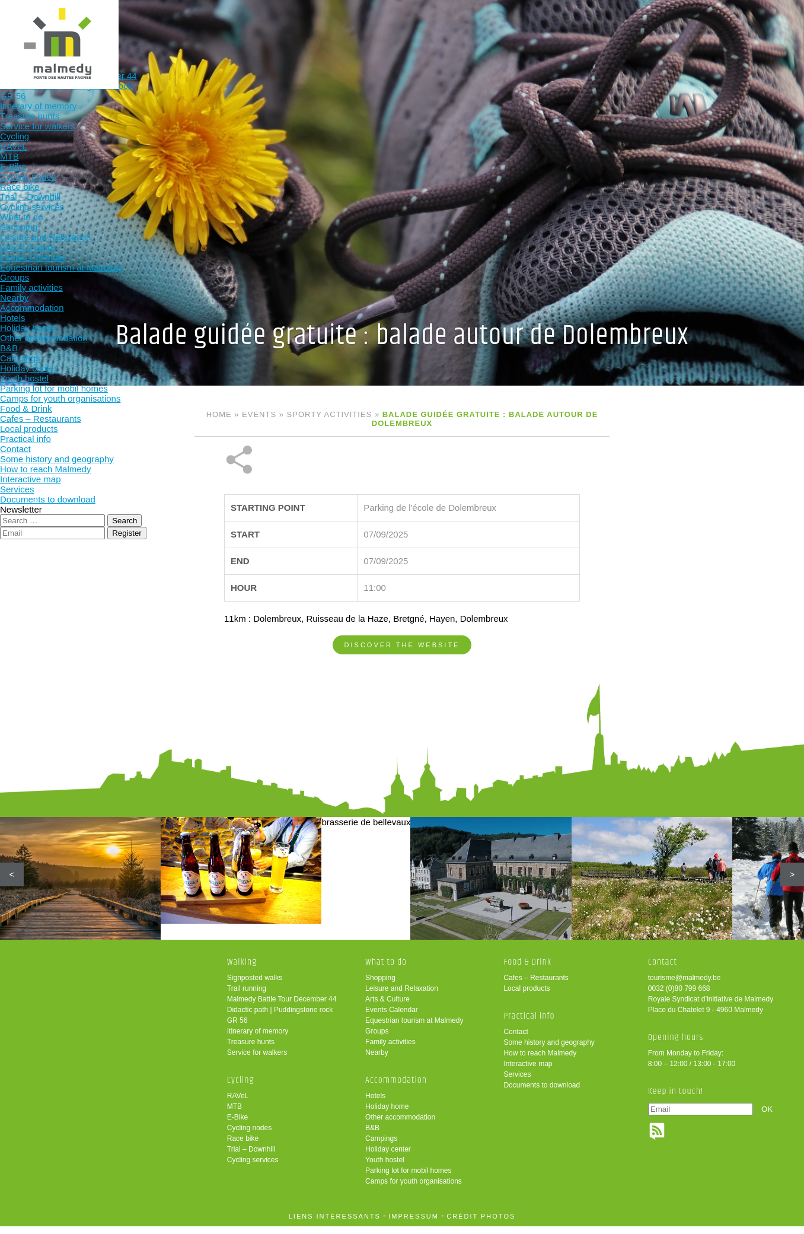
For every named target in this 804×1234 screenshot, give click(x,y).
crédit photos (480, 1223)
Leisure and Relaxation (401, 996)
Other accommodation (400, 1125)
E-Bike (237, 1125)
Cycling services (253, 1167)
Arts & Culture (387, 1007)
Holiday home (387, 1114)
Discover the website (402, 605)
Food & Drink (510, 28)
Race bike (243, 1146)
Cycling (277, 28)
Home (219, 414)
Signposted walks (254, 985)
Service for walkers (257, 1060)
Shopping (380, 985)
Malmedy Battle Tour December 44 (282, 1007)
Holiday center (388, 1157)
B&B (372, 1135)
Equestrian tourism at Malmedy (414, 1028)
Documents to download (541, 1093)
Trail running (246, 996)
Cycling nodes (249, 1135)
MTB (234, 1114)
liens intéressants (335, 1223)
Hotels (375, 1103)
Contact (515, 1039)
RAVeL (237, 1103)
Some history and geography (548, 1050)
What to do (354, 28)
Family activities (390, 1049)
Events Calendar (391, 1017)
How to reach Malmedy (539, 1061)
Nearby (376, 1060)
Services (517, 1082)
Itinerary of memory (257, 1039)
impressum (413, 1223)
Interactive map (527, 1071)
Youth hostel (384, 1167)
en (758, 19)
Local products (526, 996)
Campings (381, 1146)
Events (259, 414)
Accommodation (432, 28)
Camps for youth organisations (413, 1189)
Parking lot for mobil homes (408, 1178)
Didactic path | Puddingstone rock (280, 1017)
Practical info (587, 28)
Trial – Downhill (251, 1157)
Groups (376, 1039)
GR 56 (237, 1028)
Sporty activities (329, 414)
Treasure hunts (251, 1049)
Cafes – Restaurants (535, 985)
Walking (198, 28)
